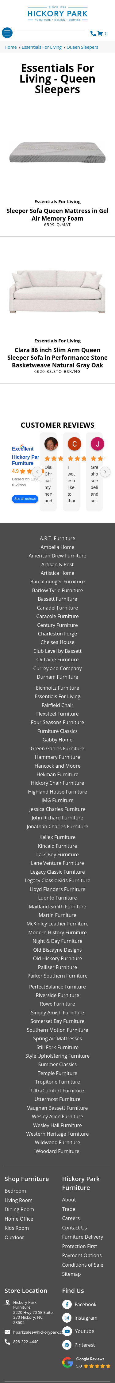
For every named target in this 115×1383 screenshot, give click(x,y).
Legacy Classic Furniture (57, 872)
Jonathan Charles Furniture (57, 826)
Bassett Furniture (57, 599)
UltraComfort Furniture (57, 1091)
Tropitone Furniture (57, 1082)
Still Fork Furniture (57, 1047)
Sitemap (71, 1274)
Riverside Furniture (57, 995)
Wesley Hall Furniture (57, 1125)
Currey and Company (57, 668)
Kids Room (17, 1228)
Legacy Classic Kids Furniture (57, 880)
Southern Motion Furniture (57, 1030)
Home (11, 47)
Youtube (84, 1331)
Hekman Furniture (57, 774)
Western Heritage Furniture (57, 1134)
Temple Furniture (57, 1073)
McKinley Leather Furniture (58, 924)
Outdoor (14, 1237)
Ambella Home (57, 547)
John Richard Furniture (57, 818)
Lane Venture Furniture (57, 863)
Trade (68, 1209)
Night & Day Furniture (57, 941)
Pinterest (85, 1345)
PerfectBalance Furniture (57, 987)
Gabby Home (58, 740)
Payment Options (82, 1255)
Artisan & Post (57, 564)
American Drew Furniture (57, 556)
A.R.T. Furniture (57, 538)
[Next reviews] (105, 472)
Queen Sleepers (82, 47)
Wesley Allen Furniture (57, 1116)
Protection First (79, 1246)
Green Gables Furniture (57, 748)
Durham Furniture (57, 677)
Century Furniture (57, 625)
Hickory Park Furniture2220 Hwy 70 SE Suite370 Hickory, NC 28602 (33, 1312)
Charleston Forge (57, 634)
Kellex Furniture (58, 837)
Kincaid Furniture (57, 846)
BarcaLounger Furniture (57, 581)
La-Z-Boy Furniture (57, 854)
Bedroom (15, 1191)
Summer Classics (57, 1064)
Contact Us (74, 1228)
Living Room (19, 1200)
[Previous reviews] (37, 472)
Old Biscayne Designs (57, 950)
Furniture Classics (57, 731)
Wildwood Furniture (57, 1142)
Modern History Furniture (57, 932)
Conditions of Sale (82, 1265)
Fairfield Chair (57, 705)
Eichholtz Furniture (57, 688)
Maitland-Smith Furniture (57, 907)
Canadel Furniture (57, 608)
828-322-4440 (26, 1341)
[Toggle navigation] (7, 32)
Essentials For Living (42, 47)
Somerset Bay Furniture (57, 1021)
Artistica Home (58, 573)
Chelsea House (57, 642)
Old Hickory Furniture (57, 958)
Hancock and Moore (58, 766)
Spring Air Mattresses (57, 1038)
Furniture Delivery (82, 1237)
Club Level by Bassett (57, 651)
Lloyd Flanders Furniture (58, 889)
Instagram (86, 1317)
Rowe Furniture (57, 1004)
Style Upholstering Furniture (57, 1056)
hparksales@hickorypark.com (40, 1332)
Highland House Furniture (57, 792)
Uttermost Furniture (57, 1099)
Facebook (86, 1304)
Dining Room (19, 1209)
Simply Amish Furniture (57, 1013)
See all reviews (25, 498)
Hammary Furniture (57, 757)
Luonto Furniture (57, 898)
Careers (71, 1218)
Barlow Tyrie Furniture (57, 590)
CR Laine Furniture (57, 659)
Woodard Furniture (57, 1151)
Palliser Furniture (57, 967)
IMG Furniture (57, 800)
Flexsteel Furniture (57, 714)
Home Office (19, 1219)
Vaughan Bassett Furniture (57, 1108)
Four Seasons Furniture (57, 722)
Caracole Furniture (57, 616)
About (69, 1200)
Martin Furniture (57, 915)
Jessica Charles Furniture (57, 809)
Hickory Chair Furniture (57, 783)
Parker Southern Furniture (58, 976)
